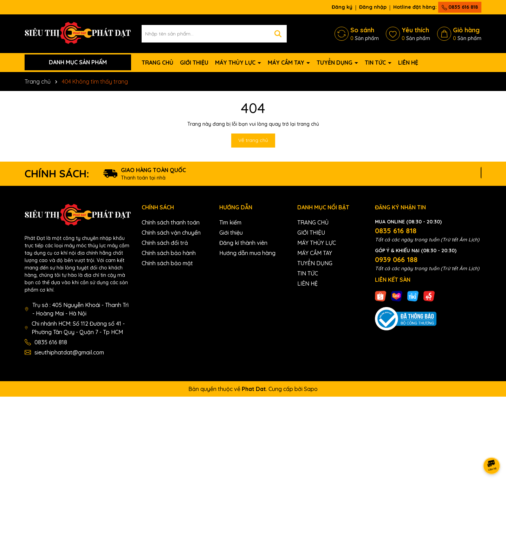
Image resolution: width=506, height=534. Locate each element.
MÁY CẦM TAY (287, 62)
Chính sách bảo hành (169, 252)
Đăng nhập (373, 7)
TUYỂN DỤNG (335, 62)
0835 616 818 (460, 7)
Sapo (311, 388)
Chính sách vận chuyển (171, 232)
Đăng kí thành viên (243, 242)
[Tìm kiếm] (278, 34)
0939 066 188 (396, 259)
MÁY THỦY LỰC (236, 62)
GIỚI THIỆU (194, 62)
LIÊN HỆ (408, 62)
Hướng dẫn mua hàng (247, 252)
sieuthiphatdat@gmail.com (69, 352)
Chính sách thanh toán (171, 222)
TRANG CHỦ (157, 62)
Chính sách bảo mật (167, 263)
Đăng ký (342, 7)
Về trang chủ (253, 140)
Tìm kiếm (230, 222)
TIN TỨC (376, 62)
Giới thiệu (231, 232)
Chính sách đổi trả (165, 242)
